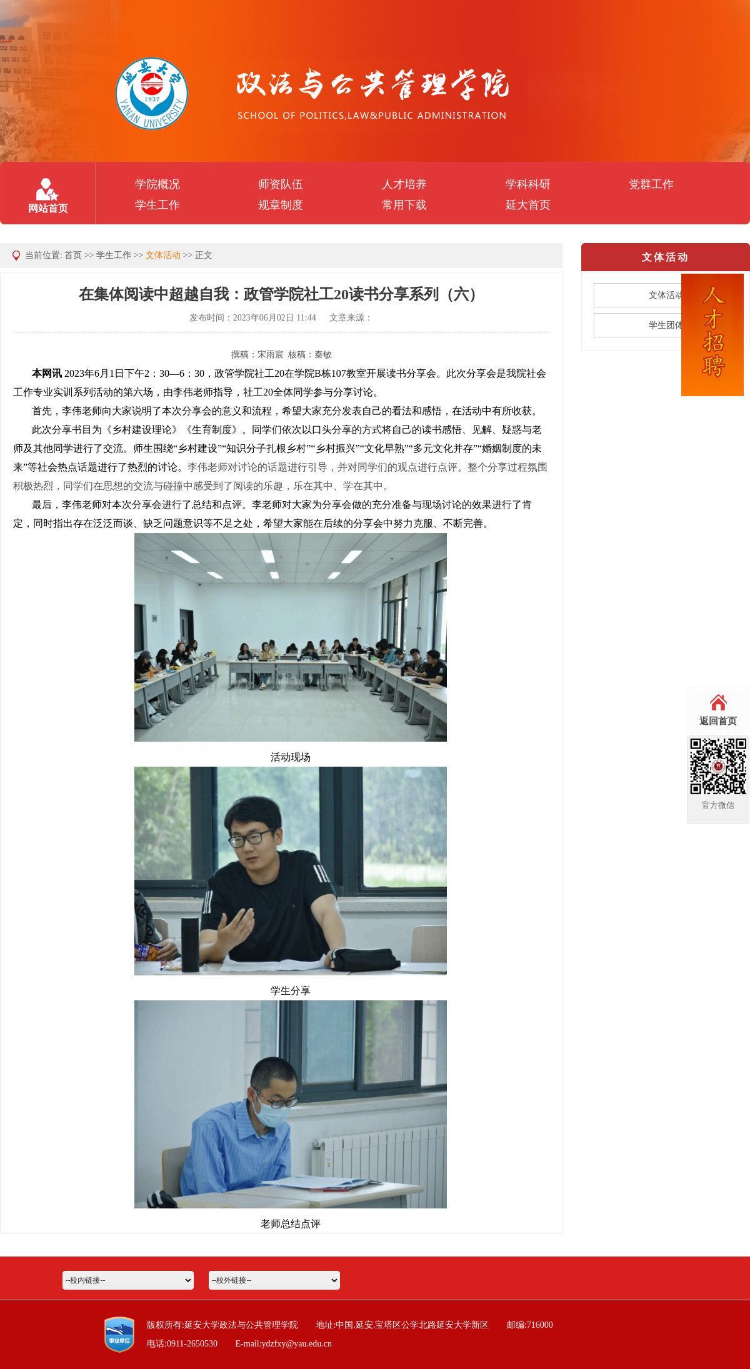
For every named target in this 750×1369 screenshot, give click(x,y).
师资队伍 (280, 184)
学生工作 (157, 205)
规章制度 (280, 205)
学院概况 (157, 184)
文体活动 (163, 255)
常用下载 (404, 205)
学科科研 (528, 184)
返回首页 (718, 721)
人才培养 (404, 184)
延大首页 (528, 205)
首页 (73, 255)
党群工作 (651, 184)
